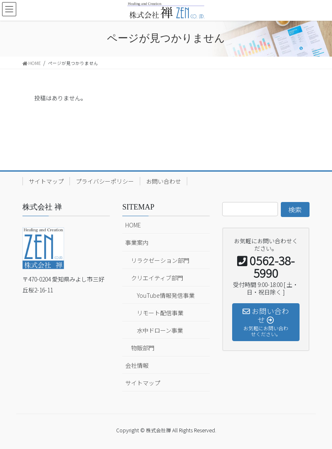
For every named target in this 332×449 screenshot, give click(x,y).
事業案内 (137, 242)
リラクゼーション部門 (160, 260)
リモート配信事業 (160, 313)
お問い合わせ (163, 181)
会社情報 (137, 365)
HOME (133, 225)
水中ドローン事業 (160, 330)
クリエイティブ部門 (157, 278)
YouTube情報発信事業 (166, 295)
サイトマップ (46, 181)
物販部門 (142, 348)
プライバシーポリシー (105, 181)
